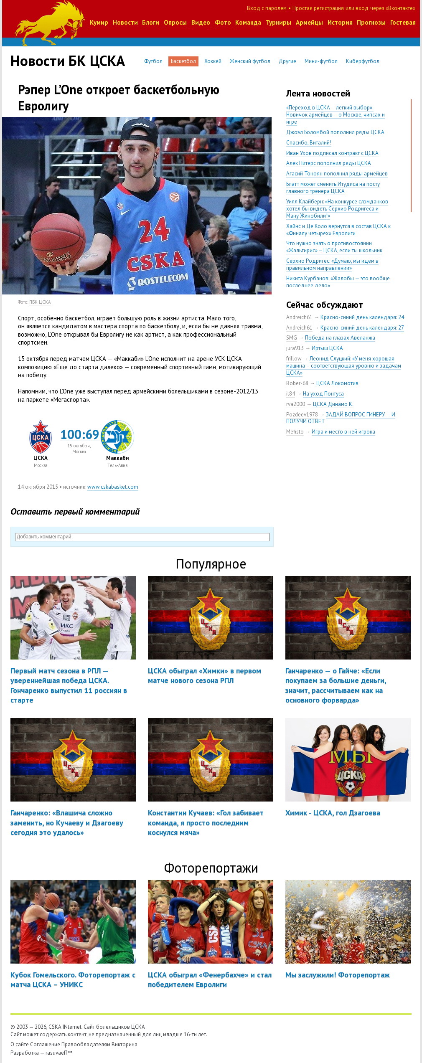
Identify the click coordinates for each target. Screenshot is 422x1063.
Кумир (99, 22)
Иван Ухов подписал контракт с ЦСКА (332, 153)
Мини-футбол (321, 61)
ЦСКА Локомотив (337, 383)
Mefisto (295, 431)
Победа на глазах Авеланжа (340, 337)
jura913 (295, 348)
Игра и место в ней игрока (343, 431)
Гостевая (403, 22)
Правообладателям (85, 1044)
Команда (248, 22)
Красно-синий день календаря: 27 (362, 327)
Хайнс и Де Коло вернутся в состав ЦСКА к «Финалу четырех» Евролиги (338, 230)
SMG (291, 337)
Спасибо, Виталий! (308, 142)
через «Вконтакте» (392, 8)
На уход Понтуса (323, 393)
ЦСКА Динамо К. (333, 404)
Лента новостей (318, 93)
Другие (287, 61)
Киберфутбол (362, 61)
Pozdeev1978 (302, 414)
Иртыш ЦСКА (327, 348)
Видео (200, 22)
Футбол (153, 61)
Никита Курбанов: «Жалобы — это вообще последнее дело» (338, 282)
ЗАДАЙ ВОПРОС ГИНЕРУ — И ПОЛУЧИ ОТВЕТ (340, 418)
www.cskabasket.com (112, 486)
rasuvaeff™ (59, 1052)
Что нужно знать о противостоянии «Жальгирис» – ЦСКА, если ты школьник (334, 247)
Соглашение (45, 1044)
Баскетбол (183, 61)
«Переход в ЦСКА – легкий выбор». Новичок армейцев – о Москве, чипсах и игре (335, 114)
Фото (223, 22)
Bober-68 (297, 383)
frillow (294, 358)
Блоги (150, 22)
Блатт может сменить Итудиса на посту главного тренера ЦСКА (333, 187)
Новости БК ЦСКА (67, 60)
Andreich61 (299, 317)
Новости (125, 22)
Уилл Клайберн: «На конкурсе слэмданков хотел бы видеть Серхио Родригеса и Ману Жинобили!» (337, 208)
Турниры (278, 22)
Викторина (124, 1044)
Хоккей (212, 61)
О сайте (19, 1044)
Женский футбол (250, 61)
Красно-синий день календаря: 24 (362, 317)
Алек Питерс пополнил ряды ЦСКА (328, 163)
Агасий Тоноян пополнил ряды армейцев (337, 173)
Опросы (175, 22)
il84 (290, 393)
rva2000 (295, 404)
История (340, 22)
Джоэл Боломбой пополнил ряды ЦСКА (335, 132)
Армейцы (309, 22)
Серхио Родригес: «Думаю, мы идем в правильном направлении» (332, 264)
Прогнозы (371, 22)
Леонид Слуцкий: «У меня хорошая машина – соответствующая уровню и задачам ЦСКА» (343, 365)
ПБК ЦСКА (40, 302)
